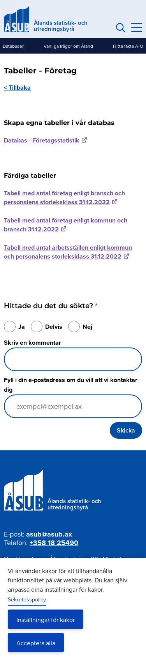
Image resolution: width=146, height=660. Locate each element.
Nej (87, 326)
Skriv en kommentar (32, 342)
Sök (119, 27)
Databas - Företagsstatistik (41, 140)
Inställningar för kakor (45, 619)
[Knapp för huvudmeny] (136, 27)
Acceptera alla (35, 643)
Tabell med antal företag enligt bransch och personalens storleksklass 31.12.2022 (64, 198)
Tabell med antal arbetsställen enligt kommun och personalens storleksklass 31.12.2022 (68, 252)
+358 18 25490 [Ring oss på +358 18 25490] (54, 543)
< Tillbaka (17, 87)
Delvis (53, 326)
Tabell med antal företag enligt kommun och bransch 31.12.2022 (65, 225)
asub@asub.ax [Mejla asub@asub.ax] (49, 534)
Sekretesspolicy (27, 599)
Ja (21, 326)
